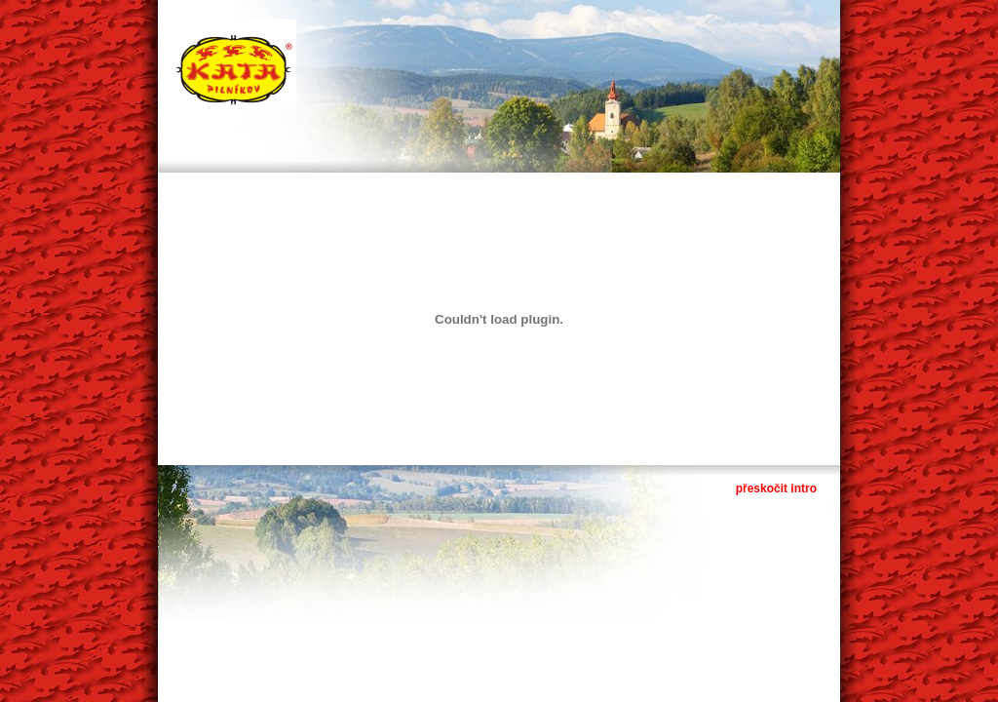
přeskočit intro (776, 488)
